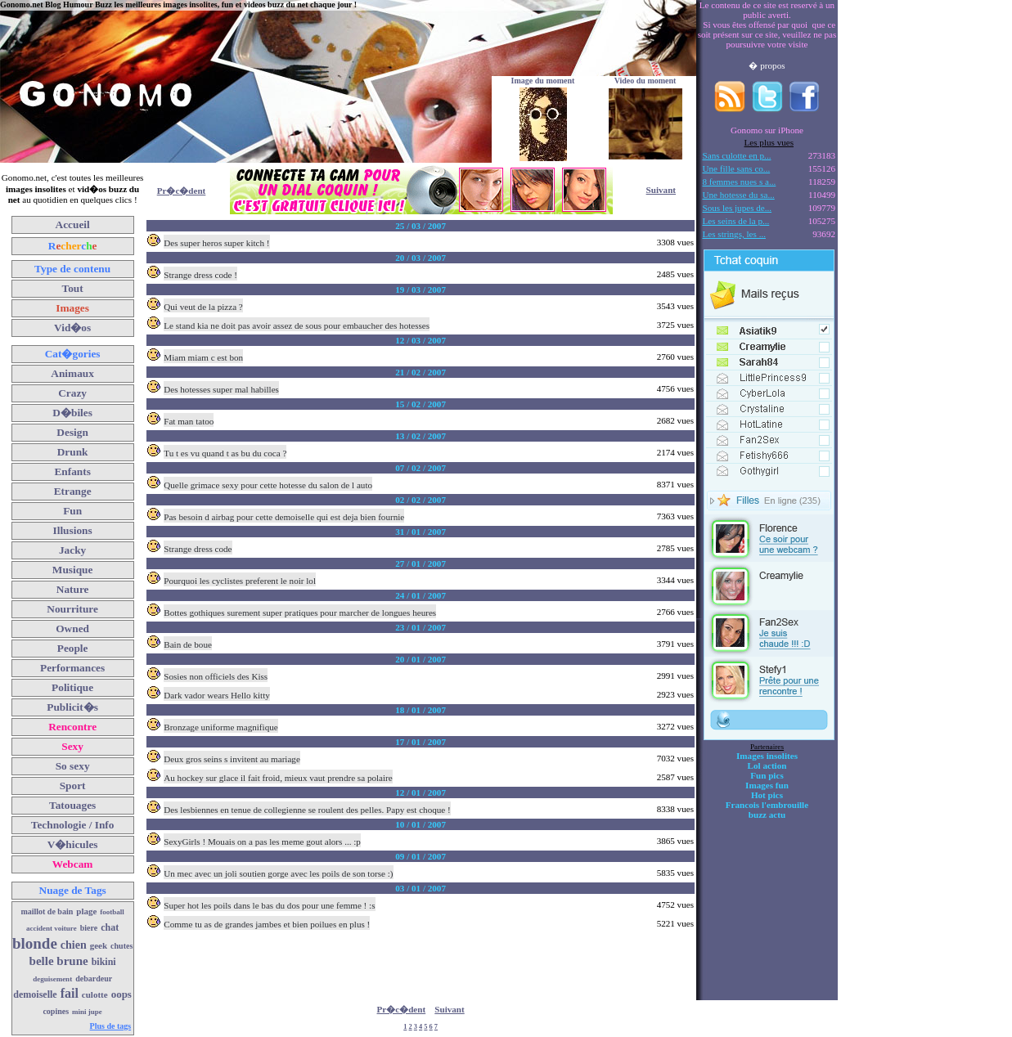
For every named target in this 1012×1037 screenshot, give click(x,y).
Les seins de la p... (736, 221)
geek (98, 945)
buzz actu (767, 814)
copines (56, 1011)
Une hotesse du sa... (739, 195)
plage (86, 911)
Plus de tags (111, 1025)
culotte (95, 994)
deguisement (52, 979)
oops (121, 994)
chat (110, 927)
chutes (121, 945)
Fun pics (766, 775)
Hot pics (767, 795)
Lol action (767, 765)
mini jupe (87, 1012)
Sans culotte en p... (737, 155)
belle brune (58, 960)
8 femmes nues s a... (739, 181)
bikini (104, 961)
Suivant (661, 190)
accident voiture (51, 928)
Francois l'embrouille (767, 805)
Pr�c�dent (181, 190)
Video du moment (645, 80)
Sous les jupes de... (737, 208)
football (112, 912)
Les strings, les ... (734, 234)
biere (88, 927)
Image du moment (543, 80)
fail (70, 993)
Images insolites (767, 756)
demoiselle (34, 994)
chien (74, 945)
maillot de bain (46, 911)
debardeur (93, 978)
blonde (34, 943)
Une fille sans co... (737, 168)
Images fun (767, 785)
